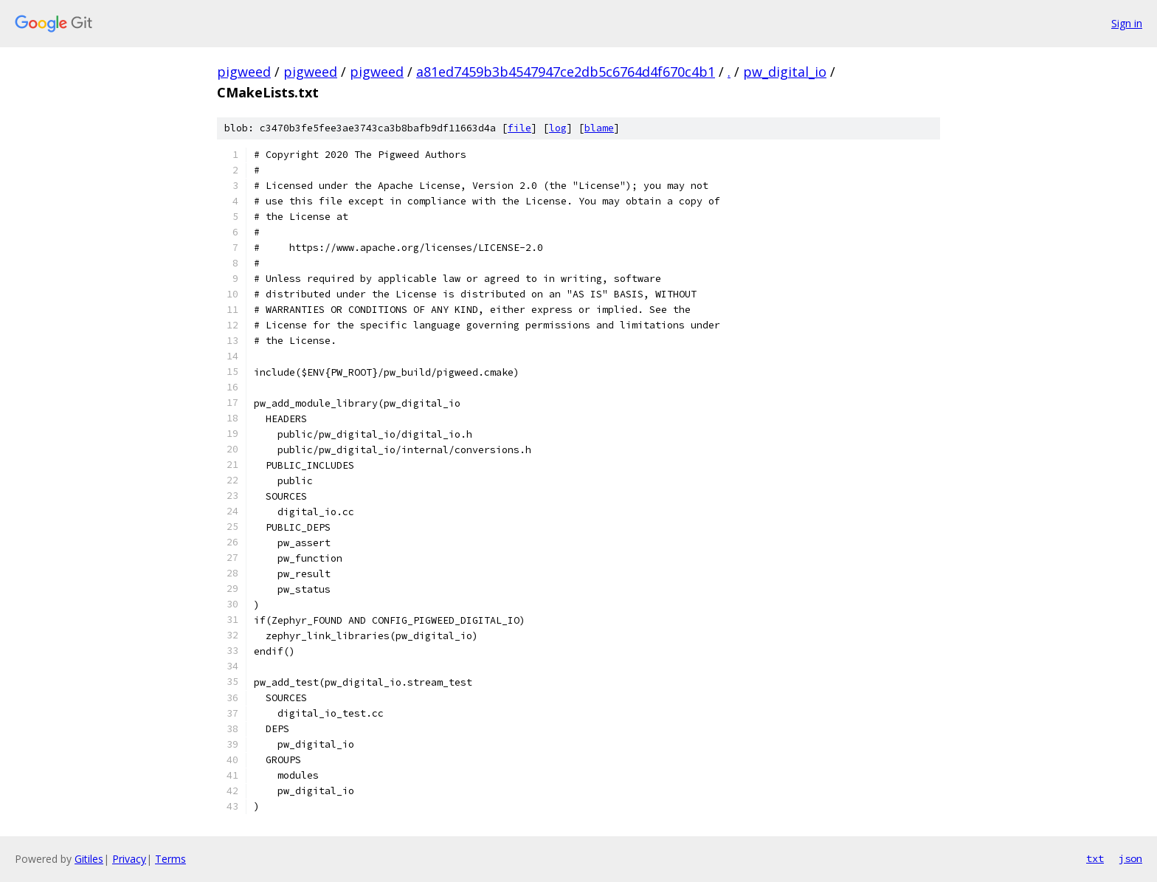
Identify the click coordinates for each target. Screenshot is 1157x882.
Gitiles (89, 859)
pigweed (244, 71)
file (519, 128)
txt (1095, 858)
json (1130, 858)
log (558, 128)
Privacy (129, 859)
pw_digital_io (784, 71)
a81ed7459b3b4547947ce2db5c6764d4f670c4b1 (565, 71)
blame (599, 128)
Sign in (1126, 23)
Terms (170, 859)
